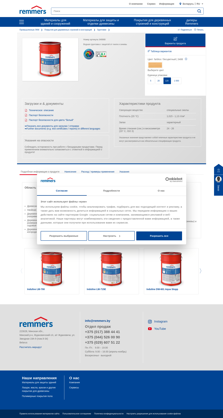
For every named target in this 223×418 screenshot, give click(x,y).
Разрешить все (159, 235)
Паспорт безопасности (39, 115)
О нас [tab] (161, 190)
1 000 (176, 81)
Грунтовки (101, 30)
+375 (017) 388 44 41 (102, 332)
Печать (198, 30)
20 (159, 81)
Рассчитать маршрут (31, 347)
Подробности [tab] (111, 190)
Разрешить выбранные (63, 235)
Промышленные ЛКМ (29, 30)
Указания (124, 171)
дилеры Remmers (191, 22)
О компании (136, 3)
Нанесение (70, 171)
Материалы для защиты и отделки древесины (101, 22)
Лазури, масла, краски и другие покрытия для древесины (39, 389)
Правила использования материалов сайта (40, 414)
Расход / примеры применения (97, 171)
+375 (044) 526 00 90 (102, 337)
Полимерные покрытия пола (37, 396)
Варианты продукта (175, 41)
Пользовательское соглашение (77, 414)
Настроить (111, 235)
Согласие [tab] (61, 190)
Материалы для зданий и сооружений (55, 22)
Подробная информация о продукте (40, 171)
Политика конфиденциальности (109, 414)
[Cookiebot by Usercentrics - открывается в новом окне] (167, 179)
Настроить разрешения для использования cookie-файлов (154, 414)
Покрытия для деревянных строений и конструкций (152, 22)
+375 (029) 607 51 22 (102, 342)
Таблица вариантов (160, 51)
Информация (166, 3)
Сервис (151, 3)
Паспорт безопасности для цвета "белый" (49, 120)
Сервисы (74, 387)
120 (167, 81)
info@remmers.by (97, 320)
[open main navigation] (21, 22)
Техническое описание (39, 110)
